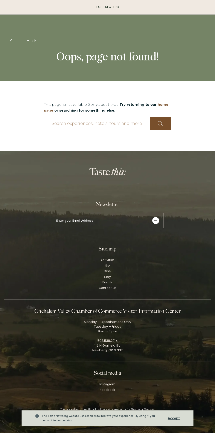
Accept (174, 418)
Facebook (107, 390)
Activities (108, 260)
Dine (107, 271)
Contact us (107, 288)
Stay (107, 277)
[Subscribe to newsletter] (155, 220)
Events (107, 282)
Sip (107, 265)
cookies (67, 420)
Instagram (107, 384)
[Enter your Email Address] (107, 220)
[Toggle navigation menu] (208, 7)
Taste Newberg (107, 7)
